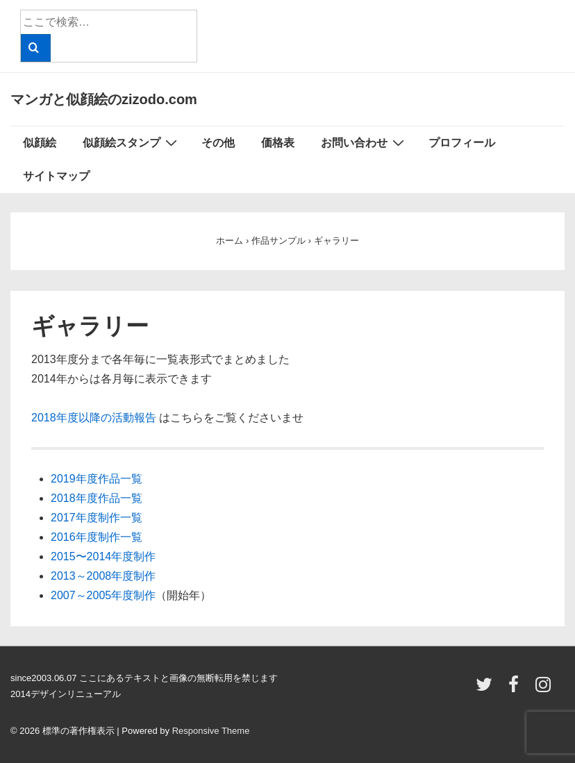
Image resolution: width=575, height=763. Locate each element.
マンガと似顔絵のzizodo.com (103, 99)
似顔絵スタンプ (132, 142)
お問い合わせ (364, 142)
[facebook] (516, 689)
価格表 (277, 143)
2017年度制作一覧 (96, 517)
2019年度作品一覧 (96, 479)
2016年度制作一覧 (96, 537)
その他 (218, 143)
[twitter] (487, 689)
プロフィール (461, 143)
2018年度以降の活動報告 (93, 418)
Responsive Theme (211, 731)
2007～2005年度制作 (103, 595)
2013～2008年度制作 (103, 576)
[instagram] (544, 689)
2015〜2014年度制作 (103, 556)
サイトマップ (56, 176)
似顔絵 (39, 143)
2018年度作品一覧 (96, 498)
